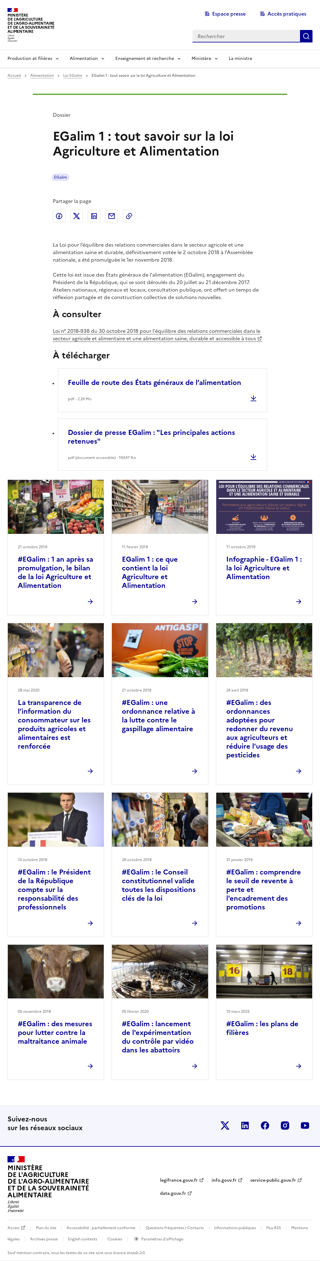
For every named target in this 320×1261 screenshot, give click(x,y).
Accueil (14, 75)
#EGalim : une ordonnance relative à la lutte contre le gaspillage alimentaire (158, 715)
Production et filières (30, 58)
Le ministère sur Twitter (225, 1125)
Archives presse (44, 1239)
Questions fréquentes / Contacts (175, 1228)
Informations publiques (235, 1228)
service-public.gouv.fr (273, 1180)
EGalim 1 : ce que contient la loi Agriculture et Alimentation (150, 572)
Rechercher (306, 36)
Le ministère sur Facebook (265, 1125)
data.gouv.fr (173, 1193)
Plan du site (46, 1228)
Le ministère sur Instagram (285, 1125)
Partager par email (111, 216)
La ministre (240, 58)
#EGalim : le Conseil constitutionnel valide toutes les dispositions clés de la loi (159, 885)
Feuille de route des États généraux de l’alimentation (154, 382)
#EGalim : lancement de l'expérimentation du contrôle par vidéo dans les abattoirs (158, 1037)
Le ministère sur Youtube (305, 1125)
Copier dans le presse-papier (129, 216)
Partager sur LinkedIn (94, 216)
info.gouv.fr (224, 1180)
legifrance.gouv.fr (179, 1180)
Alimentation (84, 58)
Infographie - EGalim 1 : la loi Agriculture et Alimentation (264, 568)
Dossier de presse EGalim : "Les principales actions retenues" (151, 436)
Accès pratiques (287, 13)
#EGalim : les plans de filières (262, 1028)
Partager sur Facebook (59, 216)
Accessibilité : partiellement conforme (101, 1228)
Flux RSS (273, 1228)
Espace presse (229, 13)
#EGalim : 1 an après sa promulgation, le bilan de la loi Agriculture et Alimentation (55, 572)
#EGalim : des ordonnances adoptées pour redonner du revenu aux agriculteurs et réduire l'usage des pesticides (259, 728)
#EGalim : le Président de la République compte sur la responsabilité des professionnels (54, 889)
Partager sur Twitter (76, 216)
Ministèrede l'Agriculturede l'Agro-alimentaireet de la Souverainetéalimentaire (31, 23)
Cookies (115, 1239)
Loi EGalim (72, 75)
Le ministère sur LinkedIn (245, 1125)
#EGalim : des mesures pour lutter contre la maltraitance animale (55, 1033)
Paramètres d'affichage (162, 1239)
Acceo (13, 1228)
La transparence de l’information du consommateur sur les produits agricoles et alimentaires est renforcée (54, 724)
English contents (82, 1239)
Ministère (201, 58)
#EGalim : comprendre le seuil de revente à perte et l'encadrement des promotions (263, 889)
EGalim (60, 177)
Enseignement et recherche (144, 58)
